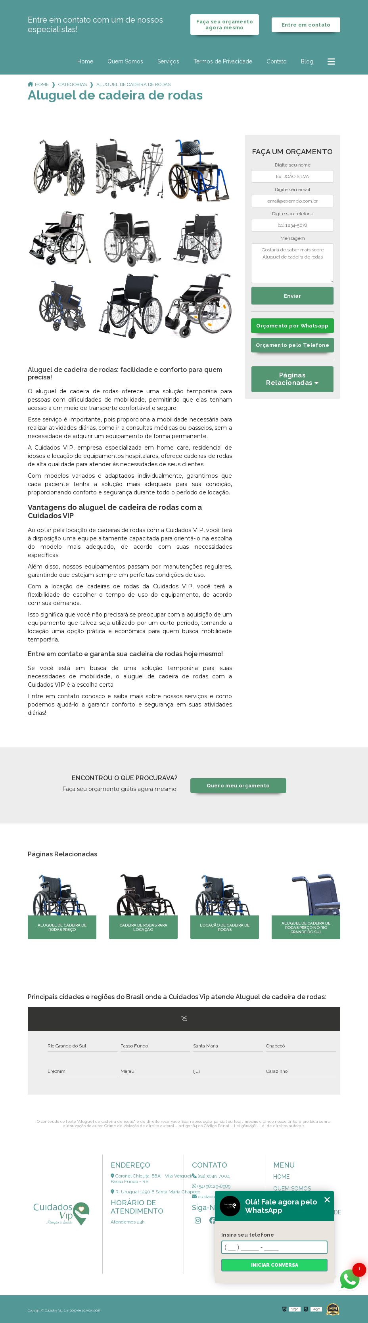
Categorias (72, 84)
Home (85, 61)
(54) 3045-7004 (211, 1176)
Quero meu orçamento (238, 786)
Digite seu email (292, 189)
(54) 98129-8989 (211, 1186)
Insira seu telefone (247, 1234)
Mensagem (292, 238)
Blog (307, 61)
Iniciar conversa (274, 1265)
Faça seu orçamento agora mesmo (224, 25)
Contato (276, 61)
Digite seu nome (292, 165)
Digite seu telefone (292, 213)
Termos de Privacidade (223, 61)
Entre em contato (306, 25)
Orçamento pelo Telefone (292, 345)
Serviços (168, 61)
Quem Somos (125, 61)
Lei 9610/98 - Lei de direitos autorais (269, 1126)
